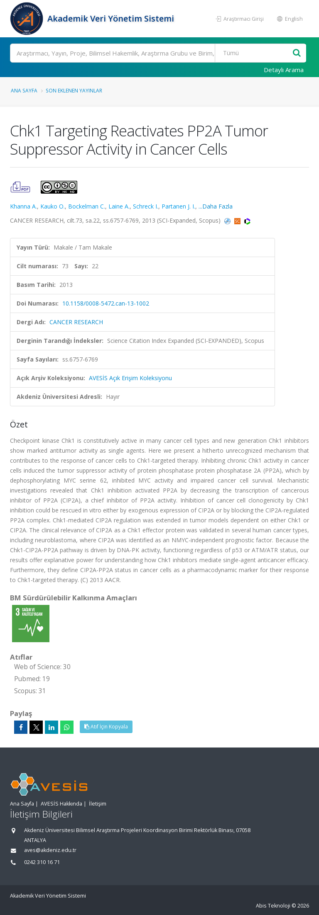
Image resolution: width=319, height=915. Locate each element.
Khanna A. (23, 206)
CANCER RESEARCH (76, 322)
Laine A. (119, 206)
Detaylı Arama (284, 70)
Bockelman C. (86, 206)
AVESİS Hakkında (61, 803)
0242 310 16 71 (42, 862)
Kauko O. (52, 206)
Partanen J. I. (178, 206)
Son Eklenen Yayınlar (74, 90)
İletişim (97, 803)
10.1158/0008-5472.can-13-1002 (105, 303)
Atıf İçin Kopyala (106, 726)
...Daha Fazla (216, 206)
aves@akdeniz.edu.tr (50, 850)
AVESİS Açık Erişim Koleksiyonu (130, 378)
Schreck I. (145, 206)
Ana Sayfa (24, 90)
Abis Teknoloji (273, 905)
